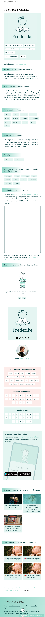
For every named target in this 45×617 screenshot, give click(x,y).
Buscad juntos (23, 615)
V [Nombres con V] (16, 421)
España (29, 257)
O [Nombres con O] (20, 418)
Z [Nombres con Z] (30, 421)
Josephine (33, 180)
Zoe (11, 384)
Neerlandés (34, 118)
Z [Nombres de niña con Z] (30, 403)
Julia (12, 380)
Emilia (24, 180)
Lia (22, 380)
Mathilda (26, 176)
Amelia (29, 377)
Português (16, 122)
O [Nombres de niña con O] (20, 399)
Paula (34, 176)
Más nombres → (29, 384)
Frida (17, 176)
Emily (22, 377)
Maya (36, 380)
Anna (15, 384)
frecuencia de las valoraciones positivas (25, 195)
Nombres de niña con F (11, 49)
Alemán (7, 115)
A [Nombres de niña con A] (6, 395)
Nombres (8, 45)
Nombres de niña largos (27, 49)
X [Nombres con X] (23, 421)
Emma (16, 180)
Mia (22, 373)
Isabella (16, 377)
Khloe (17, 380)
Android (34, 606)
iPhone (6, 608)
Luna (31, 380)
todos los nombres (22, 614)
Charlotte (8, 176)
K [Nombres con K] (6, 418)
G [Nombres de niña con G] (27, 395)
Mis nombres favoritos (36, 615)
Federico (29, 76)
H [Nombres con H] (30, 414)
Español (24, 115)
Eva (26, 380)
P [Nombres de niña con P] (23, 399)
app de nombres (14, 606)
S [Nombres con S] (34, 418)
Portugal (35, 257)
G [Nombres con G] (27, 414)
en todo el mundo (14, 259)
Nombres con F (17, 45)
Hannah (35, 377)
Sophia (10, 373)
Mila (7, 380)
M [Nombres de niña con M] (13, 399)
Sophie (28, 373)
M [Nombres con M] (13, 418)
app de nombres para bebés (30, 437)
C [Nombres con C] (13, 414)
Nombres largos (9, 52)
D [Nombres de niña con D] (16, 395)
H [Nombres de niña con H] (30, 395)
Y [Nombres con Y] (27, 421)
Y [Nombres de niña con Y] (27, 403)
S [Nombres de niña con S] (34, 399)
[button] (10, 322)
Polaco (7, 122)
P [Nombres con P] (23, 418)
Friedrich (34, 78)
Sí (19, 298)
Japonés (24, 118)
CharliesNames (9, 588)
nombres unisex (9, 614)
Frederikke (20, 160)
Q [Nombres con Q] (27, 418)
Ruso (25, 122)
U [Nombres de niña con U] (13, 403)
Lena (21, 384)
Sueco (33, 122)
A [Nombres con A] (6, 414)
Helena (17, 183)
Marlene (8, 183)
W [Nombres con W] (20, 421)
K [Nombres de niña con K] (6, 399)
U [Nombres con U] (13, 421)
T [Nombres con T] (37, 418)
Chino (15, 115)
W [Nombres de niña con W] (20, 403)
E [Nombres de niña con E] (20, 395)
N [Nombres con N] (16, 418)
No (24, 298)
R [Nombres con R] (30, 418)
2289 (22, 56)
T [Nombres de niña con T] (37, 399)
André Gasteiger (24, 359)
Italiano (15, 118)
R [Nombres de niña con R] (30, 399)
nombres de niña (22, 612)
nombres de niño (34, 612)
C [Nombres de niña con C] (13, 395)
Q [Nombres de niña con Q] (27, 399)
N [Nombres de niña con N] (16, 399)
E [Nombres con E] (20, 414)
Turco (7, 126)
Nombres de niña (29, 45)
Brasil (5, 259)
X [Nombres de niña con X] (23, 403)
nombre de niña (20, 64)
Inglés (7, 118)
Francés (33, 115)
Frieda (8, 180)
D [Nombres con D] (16, 414)
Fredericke (9, 160)
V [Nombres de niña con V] (16, 403)
